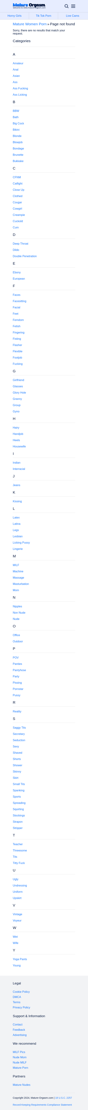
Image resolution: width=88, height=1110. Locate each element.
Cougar (17, 202)
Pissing (17, 682)
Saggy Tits (19, 727)
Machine (18, 571)
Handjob (18, 433)
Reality (17, 711)
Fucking (18, 363)
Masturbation (21, 583)
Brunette (18, 154)
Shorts (17, 759)
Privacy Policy (21, 1007)
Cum (16, 227)
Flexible (17, 351)
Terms (16, 1002)
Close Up (18, 189)
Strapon (18, 821)
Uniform (18, 891)
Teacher (18, 844)
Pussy (16, 695)
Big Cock (18, 123)
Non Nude (19, 612)
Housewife (19, 446)
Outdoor (18, 641)
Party (16, 676)
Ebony (17, 272)
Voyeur (17, 920)
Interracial (19, 468)
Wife (15, 943)
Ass (15, 82)
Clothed (17, 196)
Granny (17, 398)
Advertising (20, 1035)
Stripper (18, 828)
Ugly (15, 879)
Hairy (16, 427)
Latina (16, 523)
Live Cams (72, 15)
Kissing (17, 501)
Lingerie (18, 548)
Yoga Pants (20, 959)
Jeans (16, 485)
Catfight (17, 183)
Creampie (19, 214)
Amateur (18, 63)
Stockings (19, 815)
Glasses (18, 386)
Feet (15, 313)
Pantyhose (19, 670)
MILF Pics (19, 1052)
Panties (17, 663)
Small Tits (19, 784)
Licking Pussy (21, 542)
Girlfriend (18, 380)
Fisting (17, 338)
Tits (15, 856)
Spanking (18, 790)
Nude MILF (20, 1062)
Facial (16, 307)
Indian (16, 462)
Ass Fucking (20, 88)
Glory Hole (19, 392)
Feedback (19, 1029)
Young (17, 965)
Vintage (17, 914)
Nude (16, 618)
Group (16, 405)
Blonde (17, 136)
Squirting (18, 809)
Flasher (17, 345)
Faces (16, 294)
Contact (17, 1024)
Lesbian (18, 536)
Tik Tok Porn (47, 15)
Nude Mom (19, 1057)
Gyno (16, 411)
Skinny (17, 771)
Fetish (16, 326)
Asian (16, 75)
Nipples (17, 606)
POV (16, 657)
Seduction (19, 740)
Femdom (18, 319)
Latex (16, 517)
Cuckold (18, 221)
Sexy (16, 746)
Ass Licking (20, 94)
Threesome (20, 850)
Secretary (19, 733)
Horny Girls (18, 15)
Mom (16, 590)
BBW (16, 110)
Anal (15, 69)
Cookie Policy (21, 991)
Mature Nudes (21, 1084)
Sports (17, 796)
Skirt (15, 777)
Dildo (16, 249)
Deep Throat (20, 243)
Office (16, 635)
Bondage (18, 148)
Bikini (16, 129)
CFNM (17, 177)
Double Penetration (25, 256)
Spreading (19, 802)
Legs (16, 530)
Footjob (17, 357)
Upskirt (17, 898)
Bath (16, 117)
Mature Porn (20, 1067)
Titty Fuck (19, 863)
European (19, 278)
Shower (17, 765)
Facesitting (19, 301)
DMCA (17, 997)
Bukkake (18, 161)
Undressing (20, 885)
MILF (16, 565)
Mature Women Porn (30, 24)
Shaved (17, 752)
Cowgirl (17, 208)
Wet (15, 936)
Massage (18, 577)
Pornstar (18, 688)
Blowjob (18, 142)
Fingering (18, 332)
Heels (16, 440)
